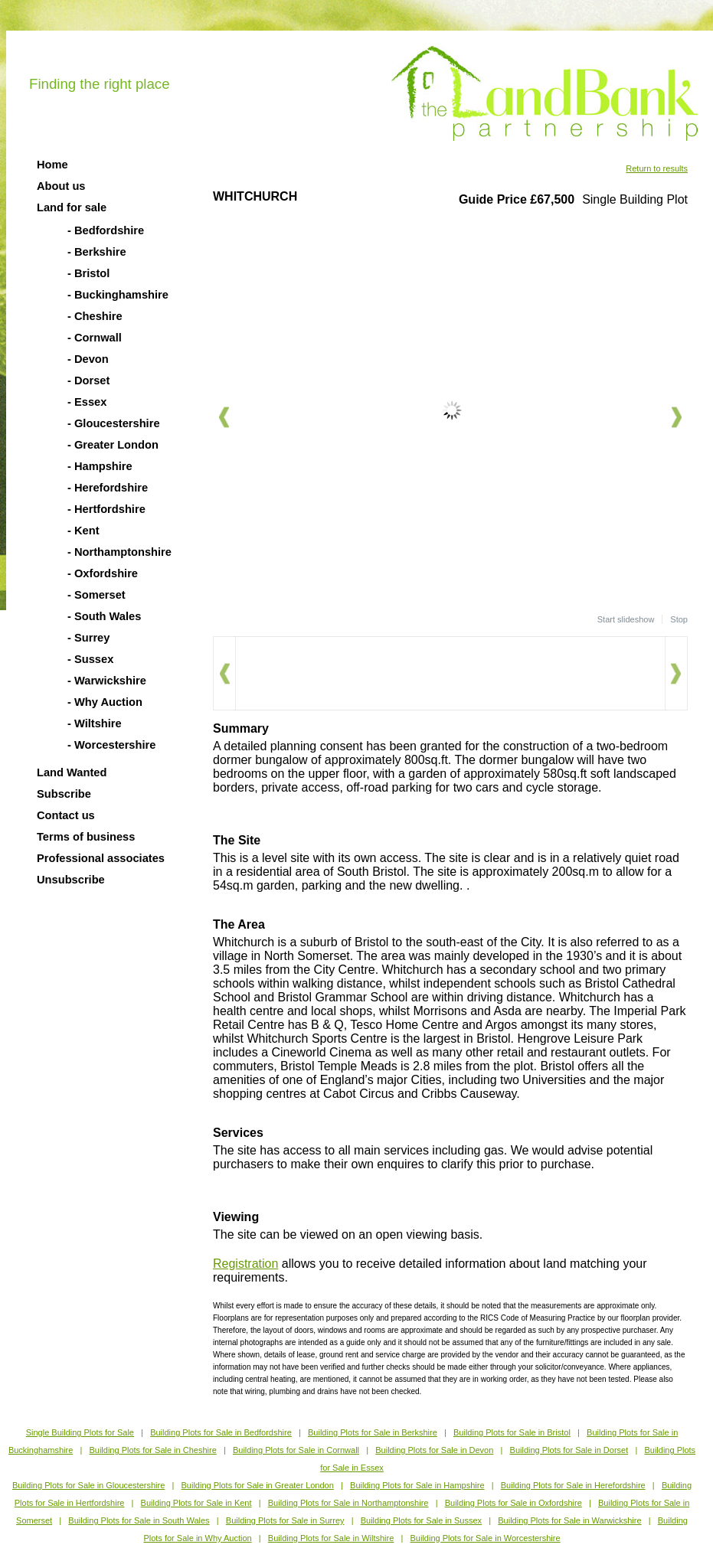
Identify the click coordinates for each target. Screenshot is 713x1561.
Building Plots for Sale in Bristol (512, 1432)
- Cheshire (95, 316)
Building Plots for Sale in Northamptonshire (348, 1502)
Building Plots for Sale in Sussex (421, 1520)
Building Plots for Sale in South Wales (138, 1520)
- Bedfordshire (105, 230)
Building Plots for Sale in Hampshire (417, 1485)
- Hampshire (99, 466)
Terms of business (86, 837)
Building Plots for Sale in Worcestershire (485, 1538)
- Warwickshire (106, 680)
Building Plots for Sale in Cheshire (152, 1450)
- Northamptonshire (119, 552)
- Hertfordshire (106, 509)
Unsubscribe (71, 880)
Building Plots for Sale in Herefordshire (573, 1485)
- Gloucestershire (113, 423)
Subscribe (64, 794)
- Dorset (88, 380)
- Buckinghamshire (117, 295)
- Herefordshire (107, 488)
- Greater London (113, 445)
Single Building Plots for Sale (80, 1432)
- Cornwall (94, 337)
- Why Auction (104, 702)
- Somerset (96, 595)
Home (52, 164)
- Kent (83, 530)
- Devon (88, 359)
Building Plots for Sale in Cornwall (296, 1450)
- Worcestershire (111, 745)
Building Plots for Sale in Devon (434, 1450)
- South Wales (104, 616)
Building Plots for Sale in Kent (196, 1502)
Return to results (657, 168)
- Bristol (88, 273)
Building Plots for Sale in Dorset (569, 1450)
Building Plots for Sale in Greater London (258, 1485)
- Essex (86, 402)
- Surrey (88, 638)
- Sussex (90, 659)
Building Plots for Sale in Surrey (285, 1520)
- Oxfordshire (102, 573)
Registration (245, 1263)
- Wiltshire (94, 723)
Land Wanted (71, 772)
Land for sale (71, 207)
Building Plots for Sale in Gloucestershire (88, 1485)
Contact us (66, 815)
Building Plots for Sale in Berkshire (372, 1432)
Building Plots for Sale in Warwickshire (569, 1520)
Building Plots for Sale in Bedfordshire (221, 1432)
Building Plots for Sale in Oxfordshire (513, 1502)
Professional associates (101, 858)
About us (61, 186)
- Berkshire (96, 252)
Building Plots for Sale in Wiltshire (331, 1538)
